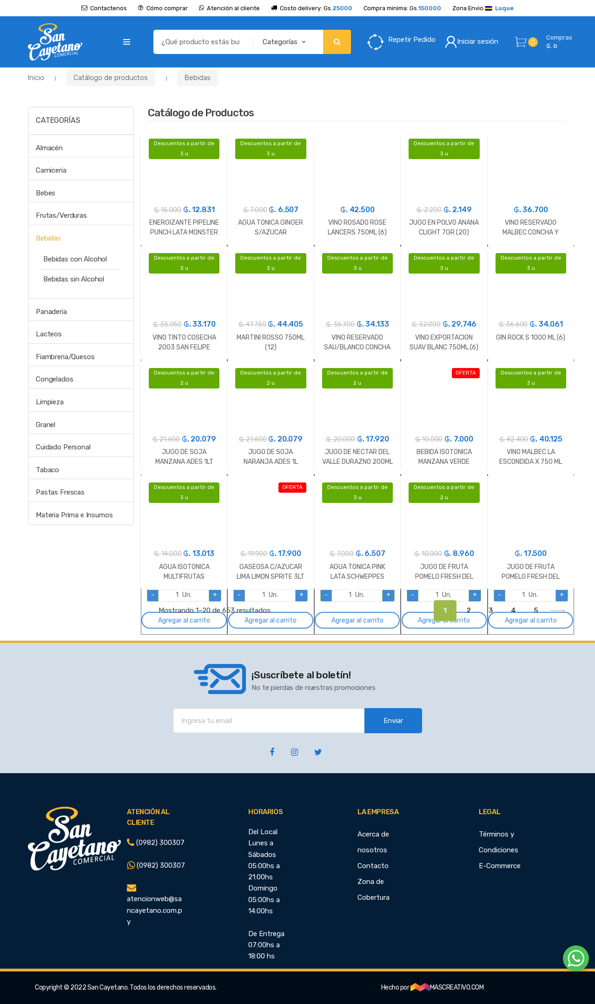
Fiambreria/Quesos (65, 357)
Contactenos (104, 8)
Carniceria (51, 170)
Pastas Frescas (60, 492)
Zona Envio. (483, 8)
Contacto (373, 866)
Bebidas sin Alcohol (73, 279)
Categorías (58, 120)
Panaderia (51, 312)
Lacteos (49, 334)
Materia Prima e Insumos (74, 515)
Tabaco (47, 470)
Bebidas (198, 78)
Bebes (45, 193)
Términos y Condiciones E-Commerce (500, 850)
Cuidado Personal (63, 447)
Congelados (54, 379)
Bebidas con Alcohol (75, 259)
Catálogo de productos (110, 78)
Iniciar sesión (471, 42)
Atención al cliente (229, 8)
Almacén (49, 148)
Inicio (36, 78)
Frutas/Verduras (61, 215)
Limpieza (50, 402)
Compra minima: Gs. (402, 8)
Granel (45, 425)
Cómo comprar (162, 8)
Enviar (393, 720)
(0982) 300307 (156, 842)
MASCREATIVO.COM (447, 987)
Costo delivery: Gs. (311, 8)
